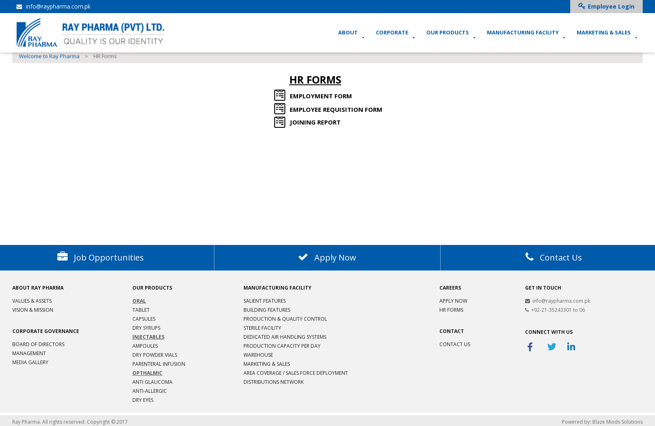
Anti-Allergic (149, 390)
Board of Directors (38, 344)
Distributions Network (273, 381)
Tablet (141, 309)
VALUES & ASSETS (32, 300)
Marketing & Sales (266, 363)
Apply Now (453, 300)
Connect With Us (549, 332)
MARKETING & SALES (608, 35)
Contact (451, 331)
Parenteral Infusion (158, 363)
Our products (152, 287)
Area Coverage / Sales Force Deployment (295, 372)
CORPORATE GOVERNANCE (45, 331)
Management (29, 353)
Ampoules (145, 345)
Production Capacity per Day (282, 345)
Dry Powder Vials (154, 354)
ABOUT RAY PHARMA (38, 287)
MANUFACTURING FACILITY (526, 35)
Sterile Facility (262, 327)
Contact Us (454, 344)
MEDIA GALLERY (30, 362)
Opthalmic (147, 372)
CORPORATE (396, 35)
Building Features (266, 309)
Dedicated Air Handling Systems (284, 336)
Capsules (143, 318)
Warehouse (258, 354)
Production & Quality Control (285, 318)
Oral (139, 300)
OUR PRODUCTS (451, 35)
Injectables (148, 336)
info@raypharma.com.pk (53, 6)
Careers (450, 287)
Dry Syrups (146, 327)
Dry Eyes (142, 400)
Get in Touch (543, 287)
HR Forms (451, 309)
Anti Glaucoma (152, 381)
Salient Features (264, 300)
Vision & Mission (32, 309)
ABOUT (352, 35)
